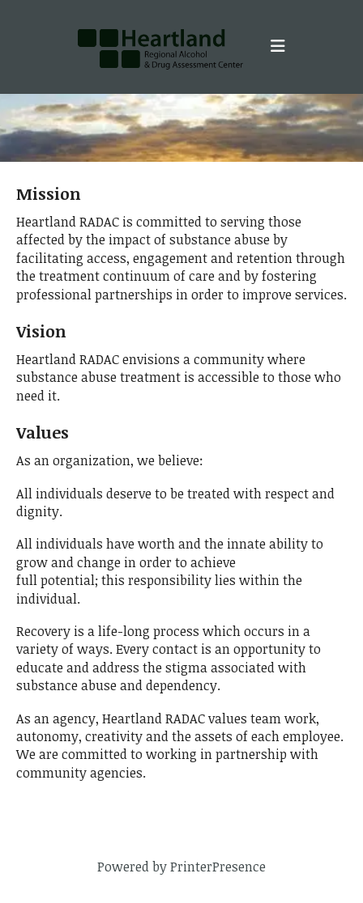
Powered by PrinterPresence (181, 866)
